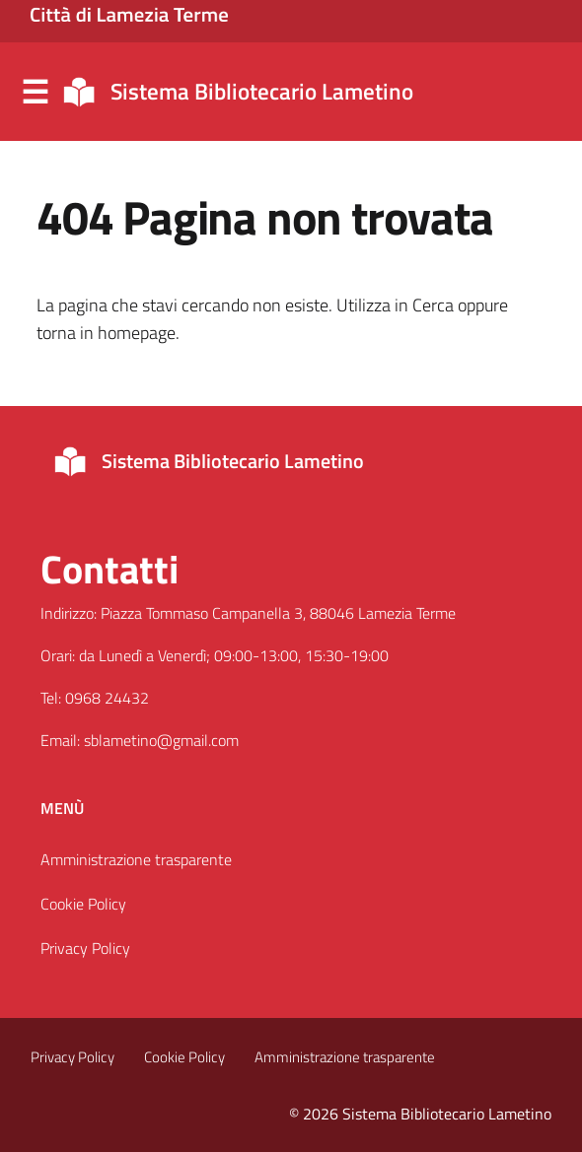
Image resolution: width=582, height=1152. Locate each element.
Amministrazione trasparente (136, 859)
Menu (34, 92)
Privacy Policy (85, 948)
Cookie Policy (83, 903)
